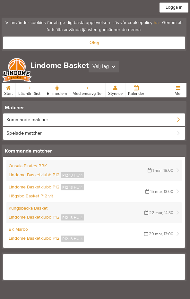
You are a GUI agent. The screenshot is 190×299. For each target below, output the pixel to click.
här (157, 23)
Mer (178, 89)
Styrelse (115, 89)
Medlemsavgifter (88, 89)
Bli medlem (57, 89)
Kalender (136, 89)
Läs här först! (29, 89)
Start (8, 89)
